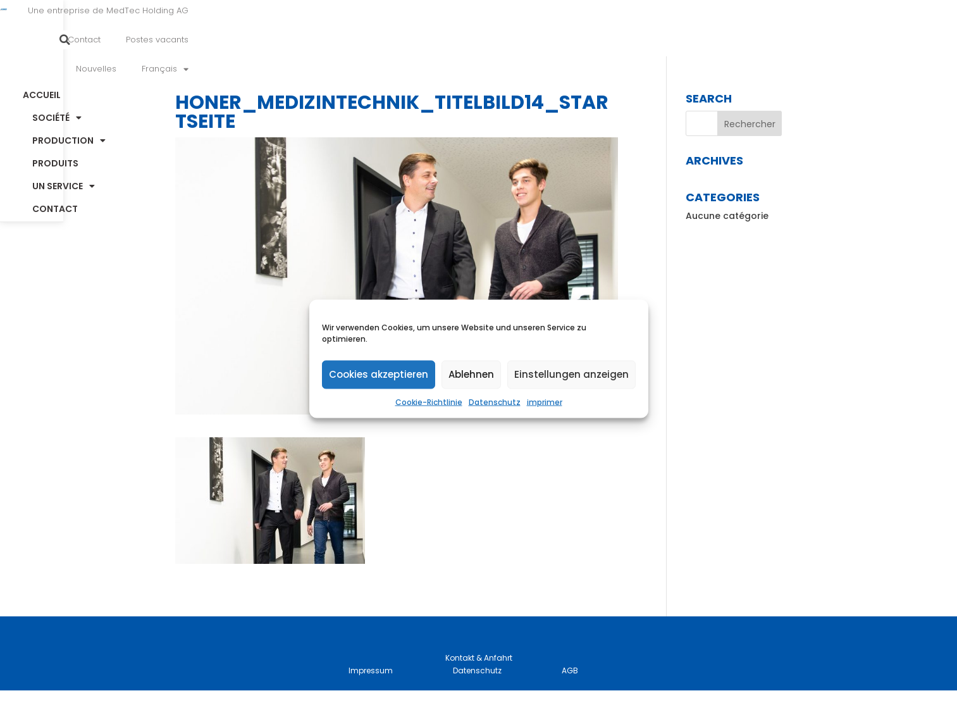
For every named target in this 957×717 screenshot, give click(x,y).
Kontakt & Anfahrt (478, 684)
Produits (560, 70)
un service (649, 70)
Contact (533, 27)
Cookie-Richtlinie (428, 401)
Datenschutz (495, 401)
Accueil (291, 70)
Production (465, 70)
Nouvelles (683, 27)
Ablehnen (471, 374)
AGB (570, 697)
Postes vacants (606, 27)
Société (369, 70)
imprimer (544, 401)
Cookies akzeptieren (378, 374)
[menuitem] (752, 27)
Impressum (371, 697)
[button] (837, 27)
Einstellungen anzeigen (571, 374)
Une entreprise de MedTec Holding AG (411, 27)
